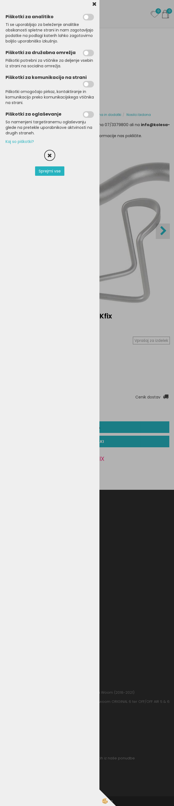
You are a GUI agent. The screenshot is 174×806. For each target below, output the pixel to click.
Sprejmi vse (50, 171)
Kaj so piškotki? (20, 141)
